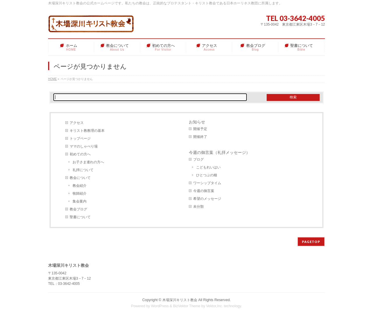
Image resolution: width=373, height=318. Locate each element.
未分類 (198, 207)
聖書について (80, 217)
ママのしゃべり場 (84, 146)
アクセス (77, 123)
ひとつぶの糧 (206, 175)
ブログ (198, 159)
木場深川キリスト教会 (179, 300)
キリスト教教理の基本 (87, 131)
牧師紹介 (80, 193)
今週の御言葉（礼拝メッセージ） (219, 152)
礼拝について (83, 170)
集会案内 (80, 201)
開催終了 (200, 137)
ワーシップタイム (207, 183)
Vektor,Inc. (214, 306)
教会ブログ (78, 209)
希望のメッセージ (207, 199)
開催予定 (200, 129)
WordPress (160, 306)
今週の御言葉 (203, 191)
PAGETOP (311, 242)
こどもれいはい (208, 167)
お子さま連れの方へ (88, 162)
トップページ (80, 138)
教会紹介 (80, 186)
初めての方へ (80, 154)
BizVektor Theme (186, 306)
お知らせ (197, 122)
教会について (80, 178)
